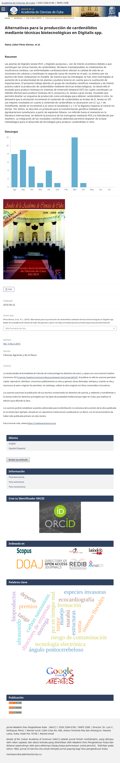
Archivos (18, 18)
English (12, 443)
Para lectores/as (16, 477)
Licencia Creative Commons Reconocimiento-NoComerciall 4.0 (47, 377)
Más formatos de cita (15, 328)
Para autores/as (16, 481)
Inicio (7, 18)
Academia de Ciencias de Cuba (18, 2)
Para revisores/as (17, 486)
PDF (10, 289)
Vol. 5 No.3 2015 (33, 18)
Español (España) (17, 448)
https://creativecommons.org (41, 423)
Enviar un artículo (18, 459)
